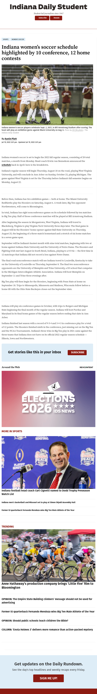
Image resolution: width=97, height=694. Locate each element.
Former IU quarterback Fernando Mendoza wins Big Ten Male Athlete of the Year (38, 510)
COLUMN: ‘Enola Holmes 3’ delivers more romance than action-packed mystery (47, 629)
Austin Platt (11, 138)
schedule (6, 164)
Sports (17, 431)
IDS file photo (77, 130)
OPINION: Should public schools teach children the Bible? (35, 620)
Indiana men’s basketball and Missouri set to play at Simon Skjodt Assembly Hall (38, 502)
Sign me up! (48, 678)
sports (5, 39)
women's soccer (18, 39)
